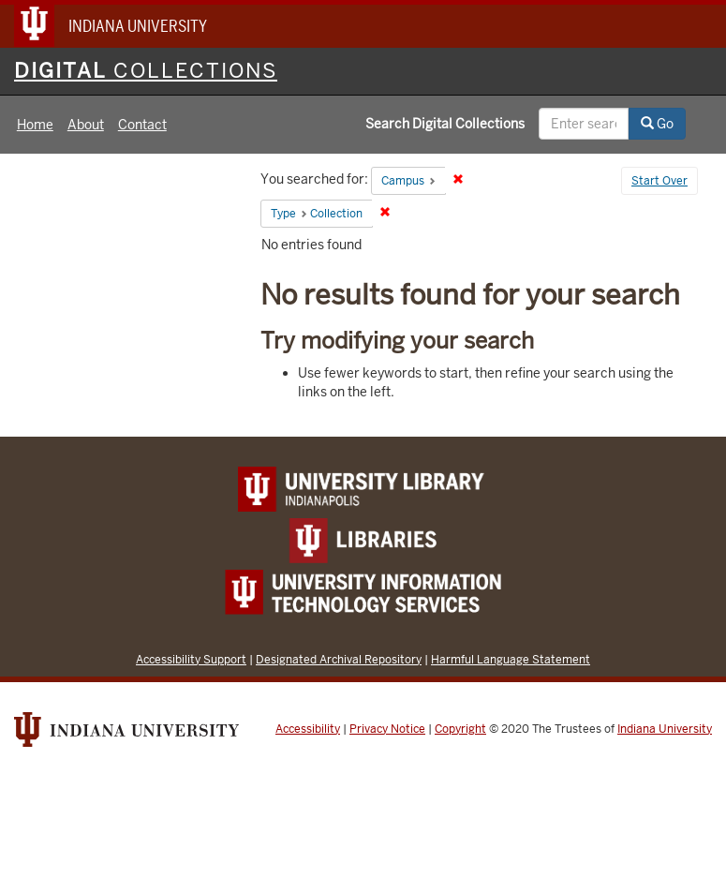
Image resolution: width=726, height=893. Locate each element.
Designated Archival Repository (339, 659)
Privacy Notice (387, 729)
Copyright (460, 729)
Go (657, 123)
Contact (142, 124)
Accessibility (307, 729)
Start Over (659, 180)
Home (35, 124)
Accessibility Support (191, 659)
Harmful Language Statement (510, 659)
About (85, 124)
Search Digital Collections (445, 123)
